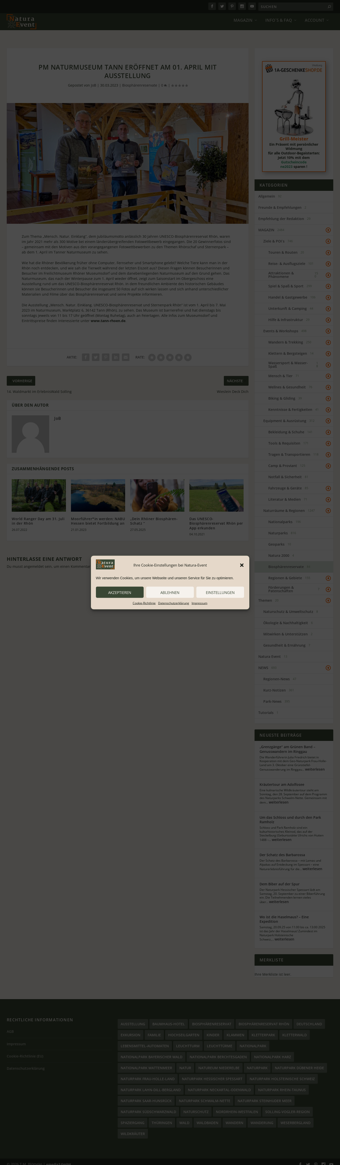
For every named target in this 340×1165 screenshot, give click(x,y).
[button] (241, 565)
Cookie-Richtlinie (144, 603)
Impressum (199, 603)
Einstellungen (220, 592)
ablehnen (169, 592)
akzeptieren (119, 592)
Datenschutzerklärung (173, 603)
